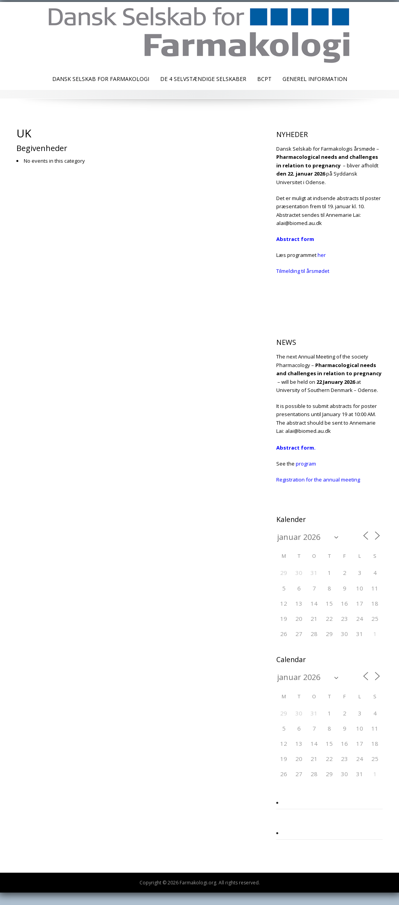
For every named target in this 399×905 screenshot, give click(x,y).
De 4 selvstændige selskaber (203, 79)
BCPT (264, 79)
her (322, 254)
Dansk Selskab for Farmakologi (100, 79)
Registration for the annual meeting (318, 479)
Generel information (314, 79)
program (306, 463)
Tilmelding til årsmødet (302, 270)
